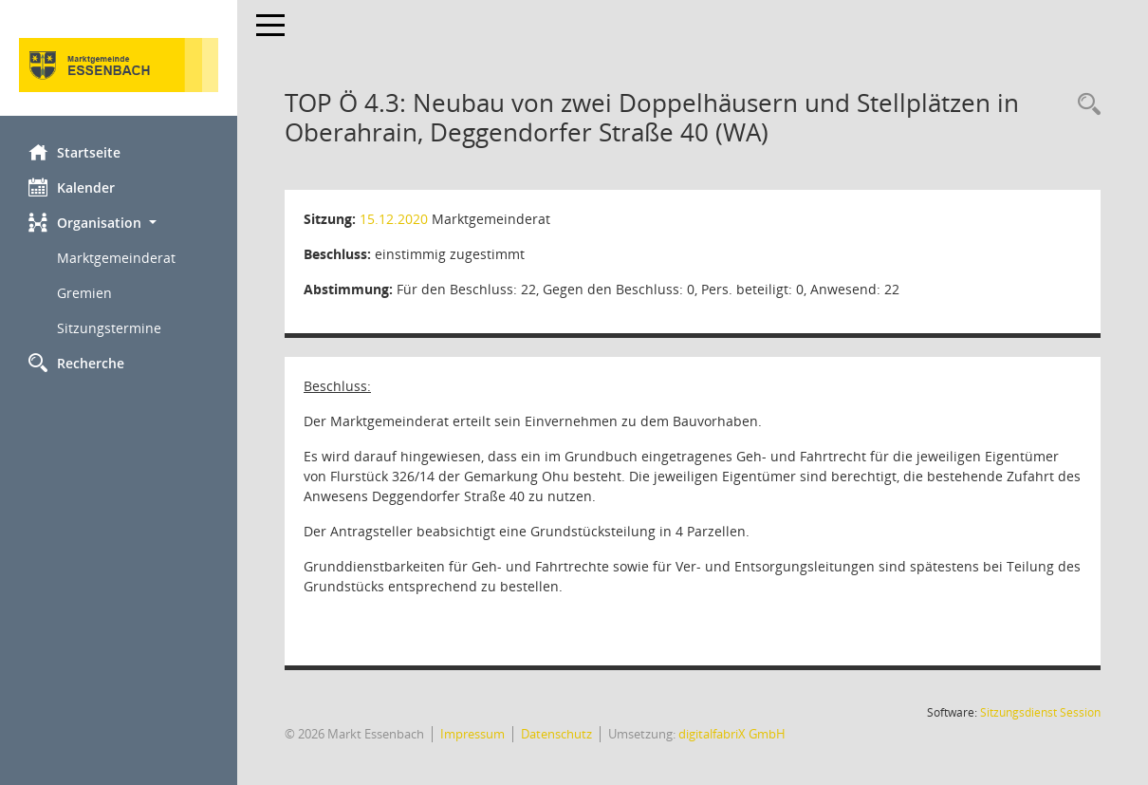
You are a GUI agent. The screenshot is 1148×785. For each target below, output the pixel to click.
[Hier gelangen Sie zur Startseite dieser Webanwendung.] (118, 65)
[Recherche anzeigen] (1084, 105)
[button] (118, 222)
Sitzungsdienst (1040, 712)
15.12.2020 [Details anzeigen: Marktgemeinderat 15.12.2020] (394, 219)
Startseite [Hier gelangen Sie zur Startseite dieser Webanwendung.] (74, 151)
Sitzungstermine (109, 328)
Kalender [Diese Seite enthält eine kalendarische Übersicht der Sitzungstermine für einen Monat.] (71, 187)
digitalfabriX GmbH (732, 733)
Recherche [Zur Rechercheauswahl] (76, 362)
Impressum (472, 733)
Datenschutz (556, 733)
